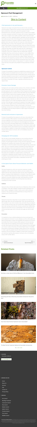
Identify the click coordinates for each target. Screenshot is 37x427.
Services (4, 385)
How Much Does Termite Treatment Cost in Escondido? (14, 321)
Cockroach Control (6, 402)
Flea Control (5, 404)
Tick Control (5, 413)
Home (3, 381)
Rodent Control (5, 407)
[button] (35, 3)
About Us (4, 383)
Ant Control (4, 398)
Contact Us (4, 389)
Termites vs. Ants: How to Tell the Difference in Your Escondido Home (17, 273)
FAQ (3, 387)
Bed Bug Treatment (6, 400)
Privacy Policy (5, 391)
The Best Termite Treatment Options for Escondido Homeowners (16, 345)
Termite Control (5, 411)
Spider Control (5, 409)
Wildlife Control (5, 415)
